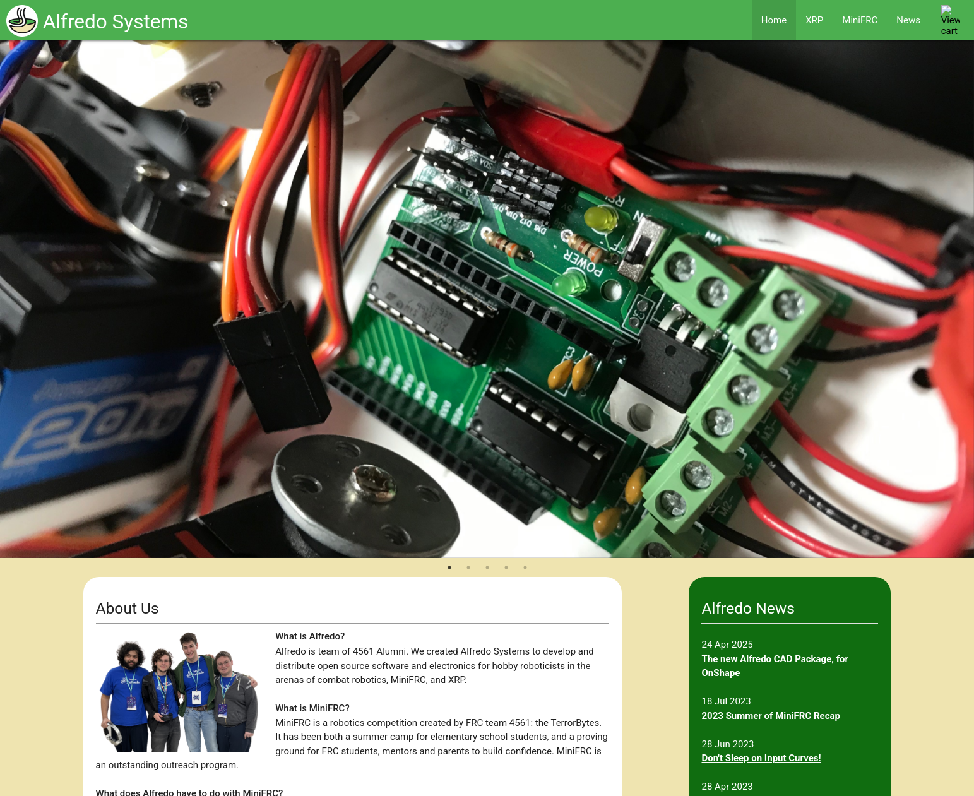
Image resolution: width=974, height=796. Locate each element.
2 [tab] (468, 567)
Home (774, 20)
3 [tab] (487, 567)
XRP (814, 20)
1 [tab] (449, 567)
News (908, 20)
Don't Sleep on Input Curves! (761, 758)
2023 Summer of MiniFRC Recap (770, 716)
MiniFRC (859, 20)
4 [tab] (506, 567)
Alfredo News (747, 608)
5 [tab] (525, 567)
